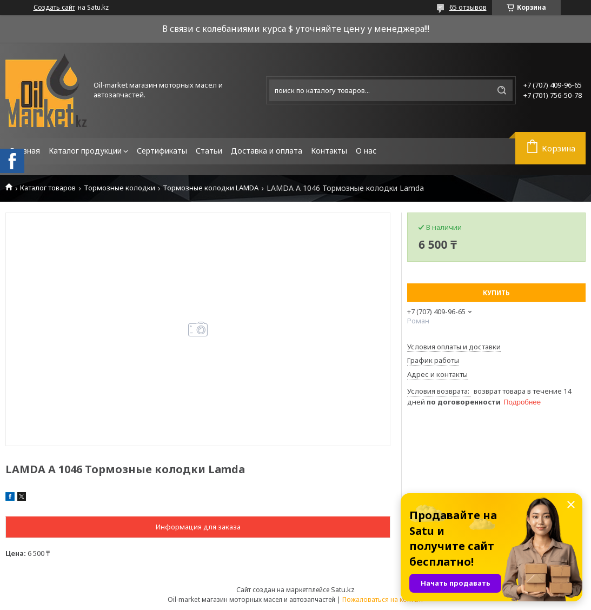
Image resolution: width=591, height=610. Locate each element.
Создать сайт (54, 7)
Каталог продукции (85, 150)
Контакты (329, 150)
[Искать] (502, 90)
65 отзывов (468, 7)
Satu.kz (343, 589)
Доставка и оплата (266, 150)
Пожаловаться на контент (382, 599)
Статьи (209, 150)
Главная (25, 150)
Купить (496, 292)
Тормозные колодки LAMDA (210, 188)
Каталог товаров (48, 188)
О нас (366, 150)
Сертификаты (162, 150)
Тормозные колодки (119, 188)
